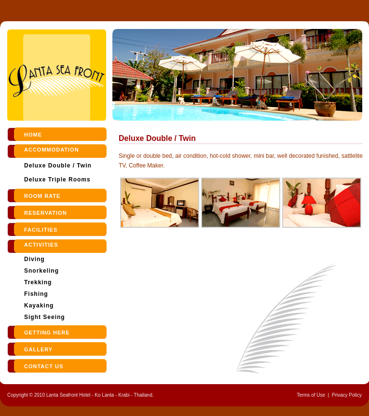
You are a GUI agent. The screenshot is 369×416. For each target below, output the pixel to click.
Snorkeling (41, 270)
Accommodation (51, 150)
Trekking (38, 282)
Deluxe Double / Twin (58, 165)
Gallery (38, 349)
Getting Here (47, 332)
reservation (45, 213)
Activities (41, 245)
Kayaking (39, 305)
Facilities (40, 230)
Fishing (36, 294)
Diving (34, 259)
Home (33, 135)
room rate (42, 196)
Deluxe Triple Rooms (57, 179)
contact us (43, 366)
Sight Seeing (44, 317)
